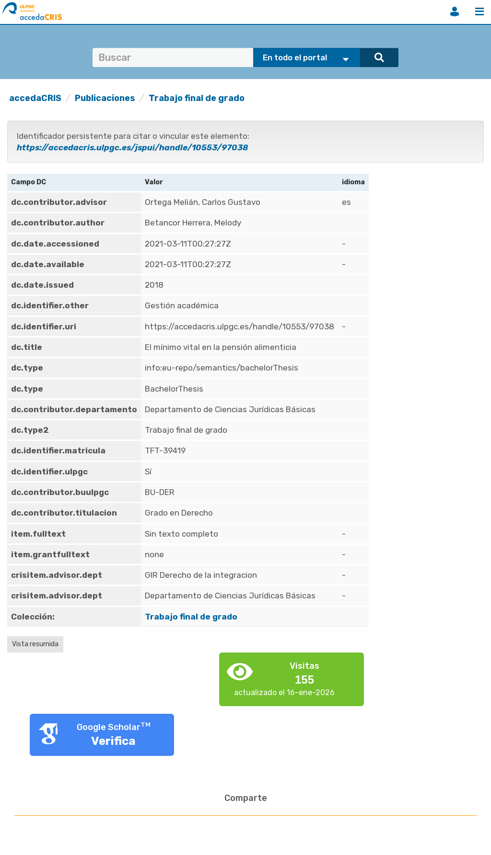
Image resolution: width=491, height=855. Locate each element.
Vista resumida (35, 644)
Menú (479, 11)
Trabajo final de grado (197, 98)
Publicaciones (105, 98)
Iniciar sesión (454, 11)
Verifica (113, 741)
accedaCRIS (35, 98)
